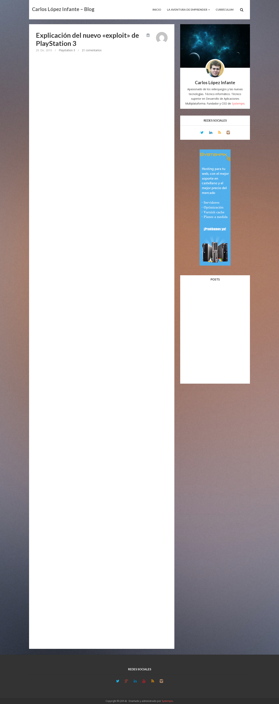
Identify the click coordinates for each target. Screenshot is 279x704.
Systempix (238, 103)
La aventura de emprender (188, 9)
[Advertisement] (215, 451)
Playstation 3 (67, 50)
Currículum (224, 9)
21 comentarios (92, 50)
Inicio (156, 9)
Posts (215, 279)
